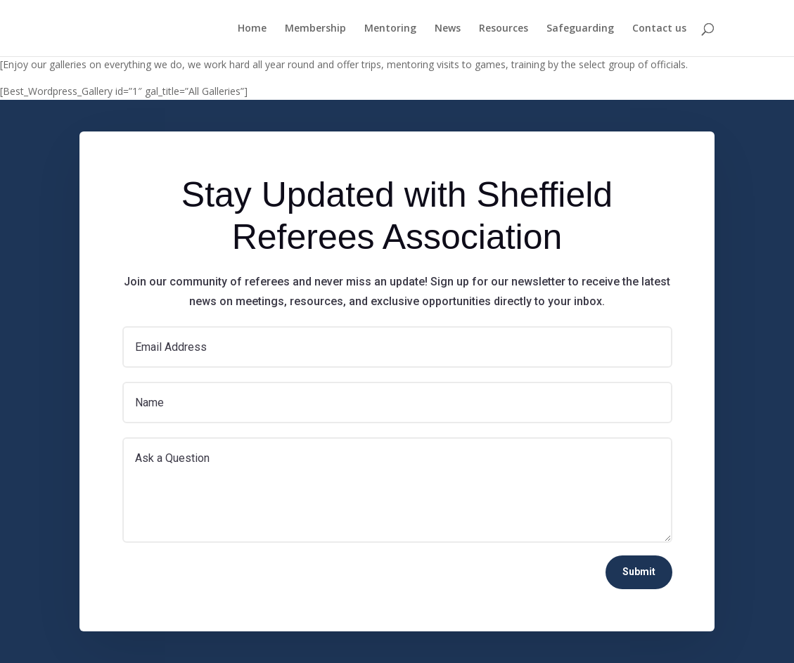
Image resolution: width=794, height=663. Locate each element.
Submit (638, 571)
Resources (503, 28)
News (448, 28)
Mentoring (390, 28)
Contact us (659, 28)
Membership (315, 28)
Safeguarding (580, 28)
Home (252, 28)
